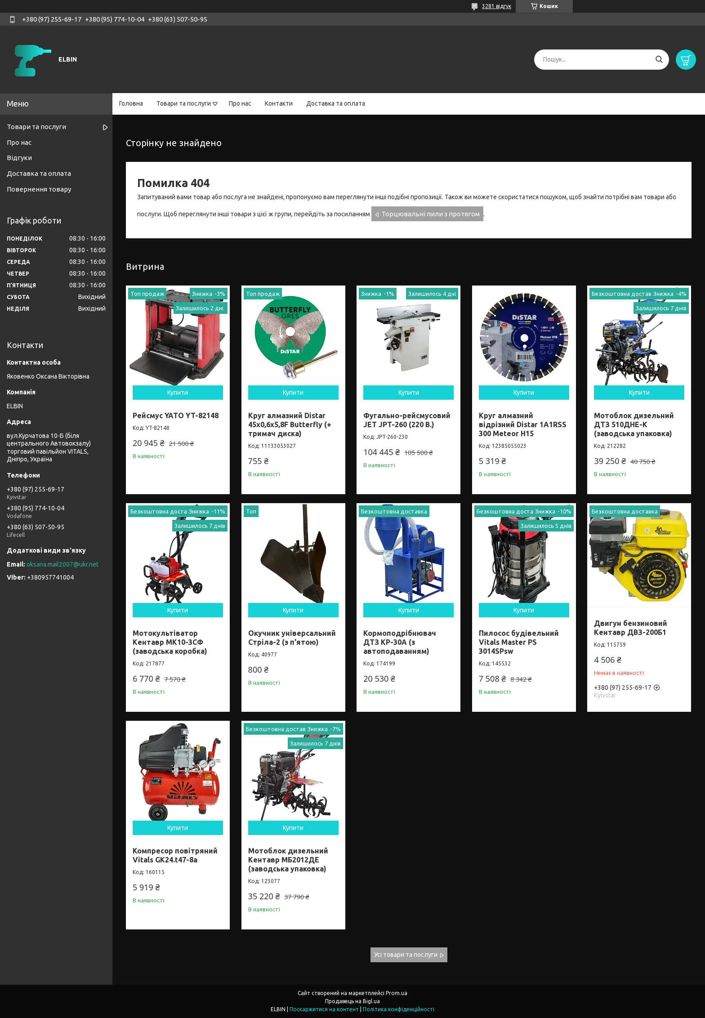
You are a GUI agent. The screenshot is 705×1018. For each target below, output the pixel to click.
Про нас (240, 103)
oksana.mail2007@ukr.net (62, 564)
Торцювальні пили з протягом (430, 214)
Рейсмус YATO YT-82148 (176, 415)
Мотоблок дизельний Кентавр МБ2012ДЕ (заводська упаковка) (288, 860)
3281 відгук (496, 6)
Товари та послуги (183, 103)
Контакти (279, 103)
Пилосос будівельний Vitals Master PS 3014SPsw (519, 642)
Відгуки (19, 157)
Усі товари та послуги (405, 954)
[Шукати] (659, 59)
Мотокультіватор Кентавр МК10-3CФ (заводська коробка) (170, 642)
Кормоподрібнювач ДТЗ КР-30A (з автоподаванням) (399, 642)
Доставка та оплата (335, 103)
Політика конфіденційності (398, 1009)
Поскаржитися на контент (324, 1009)
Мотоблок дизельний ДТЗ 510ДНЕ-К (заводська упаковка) (634, 424)
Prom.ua (396, 993)
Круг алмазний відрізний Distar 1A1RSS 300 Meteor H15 (523, 424)
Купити (177, 392)
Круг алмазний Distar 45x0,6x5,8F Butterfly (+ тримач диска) (289, 424)
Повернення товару (39, 189)
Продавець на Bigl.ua (352, 1001)
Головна (131, 103)
